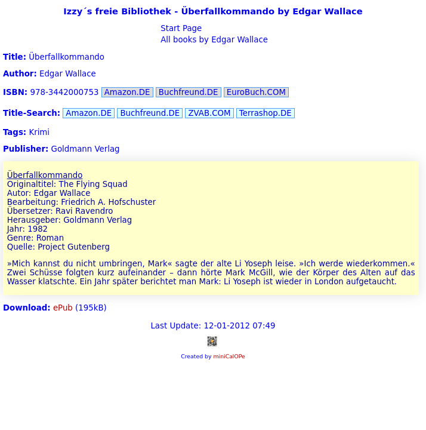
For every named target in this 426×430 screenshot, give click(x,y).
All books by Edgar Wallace (213, 39)
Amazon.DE (127, 92)
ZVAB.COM (209, 113)
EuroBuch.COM (256, 92)
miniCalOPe (229, 356)
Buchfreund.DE (188, 92)
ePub (63, 307)
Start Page (180, 28)
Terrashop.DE (265, 113)
